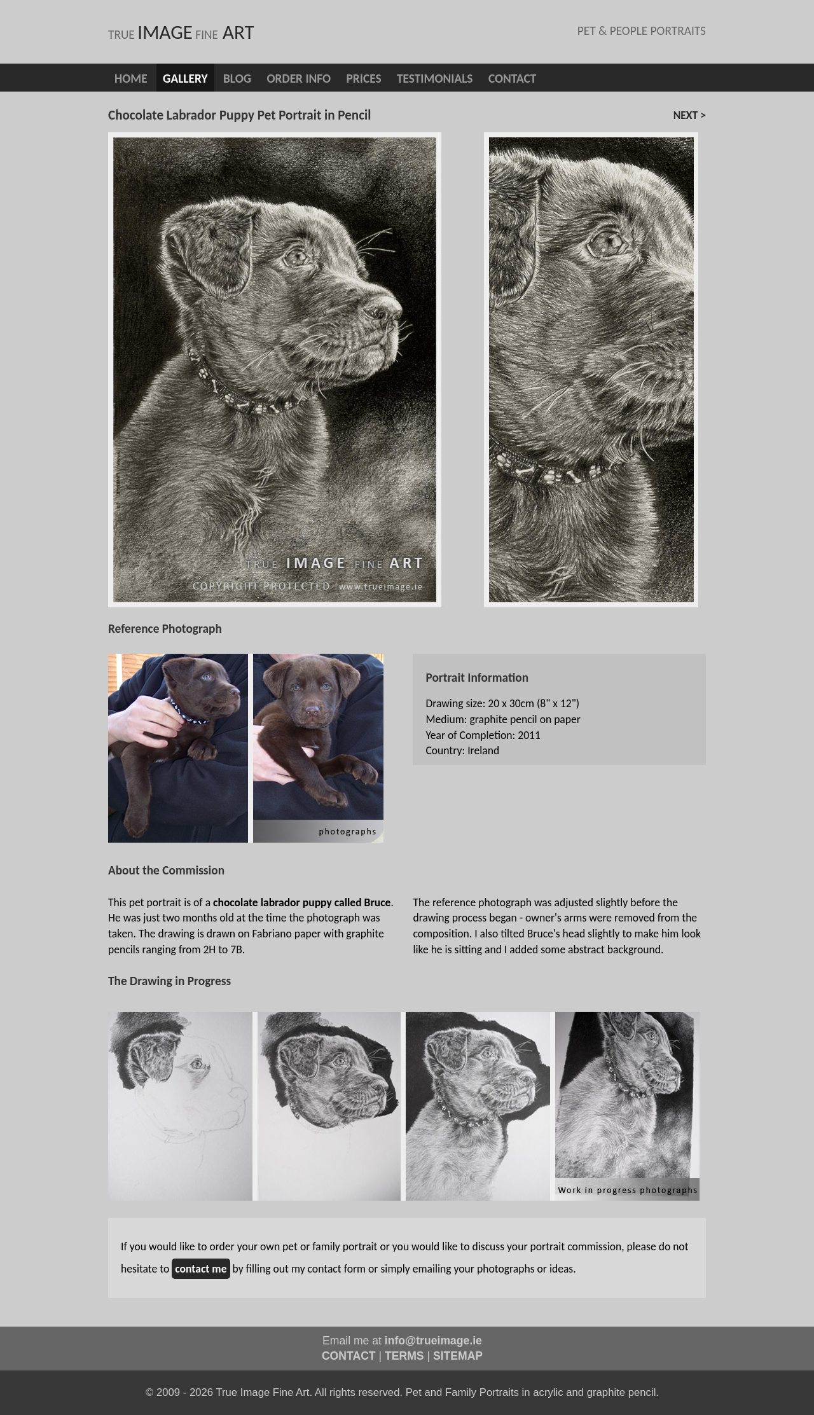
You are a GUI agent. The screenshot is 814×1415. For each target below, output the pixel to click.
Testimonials (435, 78)
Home (131, 78)
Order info (298, 78)
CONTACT (349, 1355)
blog (237, 78)
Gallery (185, 78)
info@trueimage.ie (433, 1340)
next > (689, 115)
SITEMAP (458, 1355)
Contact (512, 78)
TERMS (404, 1355)
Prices (364, 78)
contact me (200, 1269)
